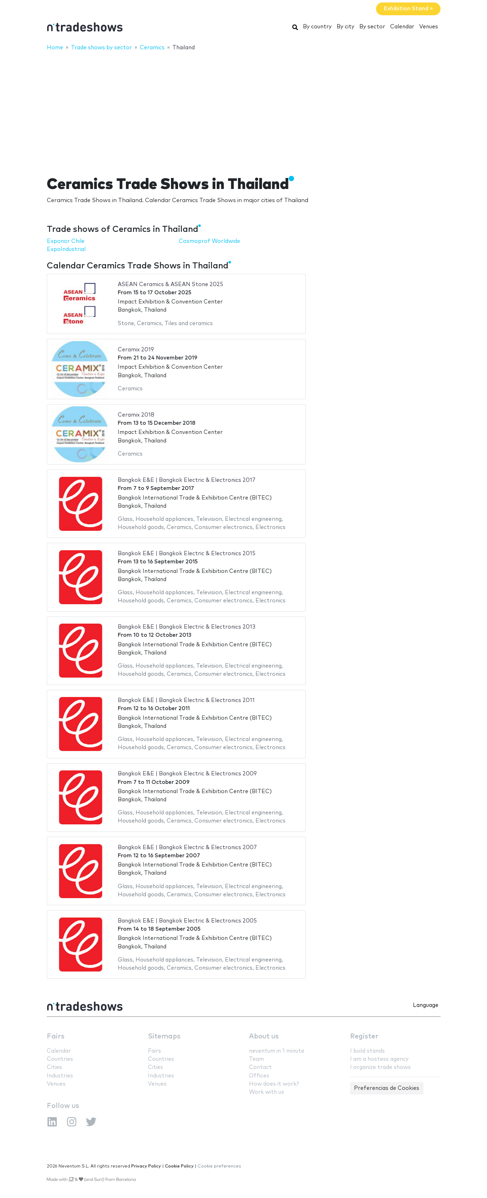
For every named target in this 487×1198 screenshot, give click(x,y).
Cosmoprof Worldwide (209, 241)
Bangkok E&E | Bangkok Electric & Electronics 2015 (186, 553)
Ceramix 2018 (136, 415)
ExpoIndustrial (66, 249)
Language (425, 1005)
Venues (428, 26)
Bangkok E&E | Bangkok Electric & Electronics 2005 (187, 921)
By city (345, 26)
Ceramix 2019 (136, 349)
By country (317, 26)
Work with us (266, 1092)
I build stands (367, 1051)
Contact (260, 1067)
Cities (54, 1067)
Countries (60, 1059)
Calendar (402, 26)
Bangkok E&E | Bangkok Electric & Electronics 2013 (186, 627)
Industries (60, 1076)
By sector (372, 26)
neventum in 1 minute (276, 1051)
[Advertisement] (243, 108)
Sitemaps (164, 1036)
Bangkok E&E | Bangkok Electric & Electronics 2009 (187, 773)
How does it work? (274, 1084)
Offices (259, 1076)
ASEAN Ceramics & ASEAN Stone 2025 (170, 284)
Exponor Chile (65, 241)
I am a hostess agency (379, 1059)
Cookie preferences (219, 1166)
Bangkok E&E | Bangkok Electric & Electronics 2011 (186, 700)
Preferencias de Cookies (386, 1088)
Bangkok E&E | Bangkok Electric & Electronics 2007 (187, 847)
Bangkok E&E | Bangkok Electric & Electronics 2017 (186, 480)
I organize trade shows (380, 1067)
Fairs (56, 1036)
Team (256, 1059)
